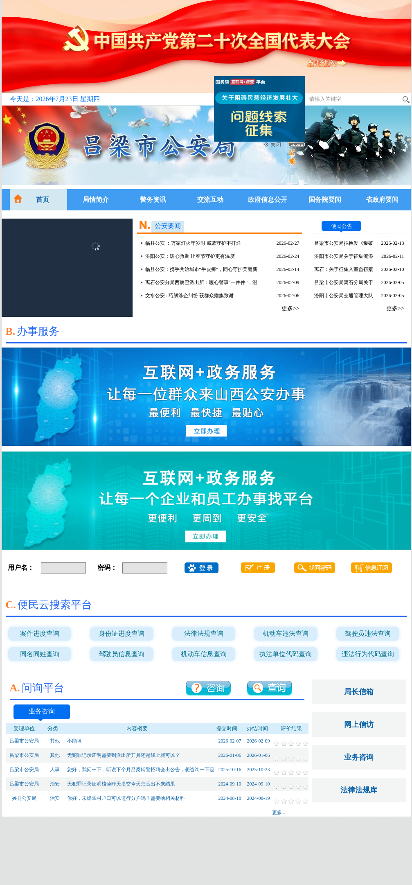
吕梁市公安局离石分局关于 (343, 282)
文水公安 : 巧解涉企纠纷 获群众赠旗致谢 (189, 295)
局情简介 (96, 199)
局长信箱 (359, 692)
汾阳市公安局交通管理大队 (343, 295)
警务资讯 (153, 199)
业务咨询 (42, 711)
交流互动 (210, 199)
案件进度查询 (39, 633)
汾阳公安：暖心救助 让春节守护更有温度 (190, 256)
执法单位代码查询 (285, 653)
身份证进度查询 (121, 633)
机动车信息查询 (204, 653)
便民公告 (341, 226)
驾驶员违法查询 (368, 633)
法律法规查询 (203, 633)
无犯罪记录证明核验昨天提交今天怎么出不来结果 (121, 784)
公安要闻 (168, 225)
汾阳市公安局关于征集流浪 (343, 256)
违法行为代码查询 (368, 653)
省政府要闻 (382, 199)
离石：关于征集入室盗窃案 (343, 269)
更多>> (290, 308)
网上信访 (359, 724)
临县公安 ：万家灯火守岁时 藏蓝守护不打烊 (193, 243)
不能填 (74, 741)
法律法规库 (358, 790)
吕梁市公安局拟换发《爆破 (343, 243)
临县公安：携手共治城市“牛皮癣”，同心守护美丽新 (201, 269)
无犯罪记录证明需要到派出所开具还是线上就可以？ (123, 755)
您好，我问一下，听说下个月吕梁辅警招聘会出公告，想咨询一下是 (140, 769)
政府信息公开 (267, 199)
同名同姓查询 (39, 653)
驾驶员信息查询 (121, 653)
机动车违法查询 (285, 633)
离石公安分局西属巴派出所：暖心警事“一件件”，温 (201, 282)
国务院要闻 (324, 199)
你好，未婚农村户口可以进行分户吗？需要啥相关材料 (126, 798)
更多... (279, 812)
